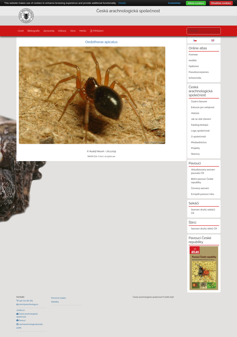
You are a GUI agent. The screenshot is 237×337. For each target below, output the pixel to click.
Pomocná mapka (58, 298)
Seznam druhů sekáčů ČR (203, 211)
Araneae (193, 54)
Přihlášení (97, 30)
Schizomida (195, 78)
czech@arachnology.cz (28, 304)
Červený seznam (200, 188)
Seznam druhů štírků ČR (204, 228)
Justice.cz (20, 310)
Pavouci (22, 320)
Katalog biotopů (199, 124)
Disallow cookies (221, 3)
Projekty (195, 148)
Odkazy (62, 30)
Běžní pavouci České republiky (202, 181)
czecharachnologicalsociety (30, 324)
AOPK (18, 328)
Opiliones (194, 66)
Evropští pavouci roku (202, 194)
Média (82, 30)
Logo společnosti (200, 130)
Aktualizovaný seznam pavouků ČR (203, 171)
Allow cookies (196, 3)
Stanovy (195, 154)
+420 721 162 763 (25, 301)
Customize (174, 3)
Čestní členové (199, 101)
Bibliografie (33, 30)
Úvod (21, 30)
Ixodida (193, 60)
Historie (195, 113)
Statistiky (55, 302)
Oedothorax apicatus (101, 42)
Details (122, 3)
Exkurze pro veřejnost (202, 107)
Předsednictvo (199, 142)
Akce (73, 30)
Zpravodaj (48, 30)
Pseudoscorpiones (199, 72)
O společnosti (198, 136)
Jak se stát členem (201, 119)
